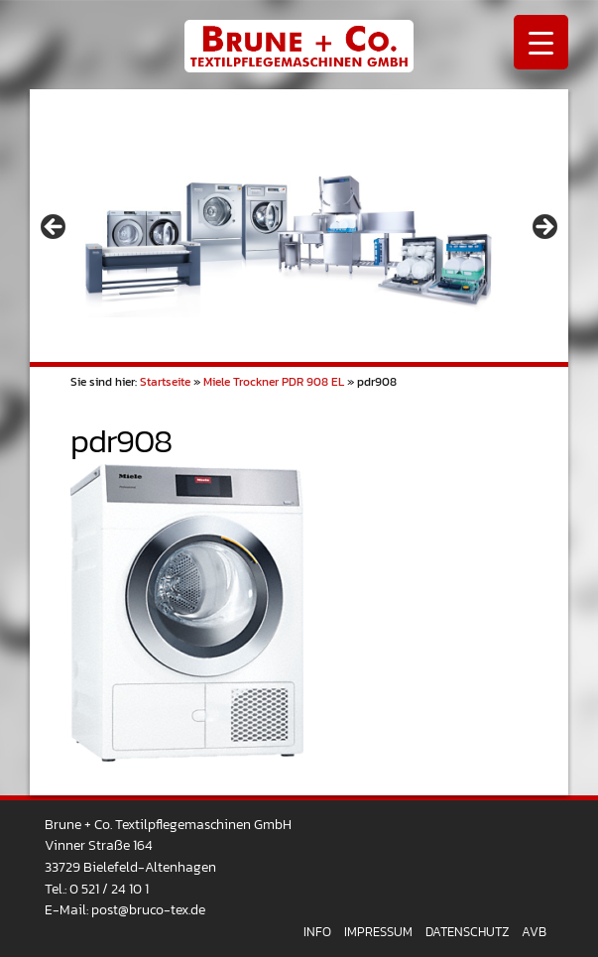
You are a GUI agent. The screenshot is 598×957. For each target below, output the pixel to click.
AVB (534, 931)
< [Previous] (54, 228)
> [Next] (543, 228)
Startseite (165, 382)
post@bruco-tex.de (148, 909)
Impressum (378, 931)
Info (317, 931)
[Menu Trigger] (541, 42)
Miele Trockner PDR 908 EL (273, 382)
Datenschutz (467, 931)
